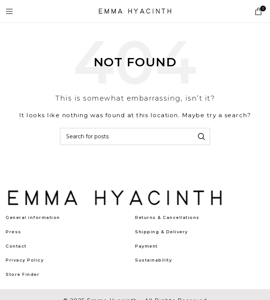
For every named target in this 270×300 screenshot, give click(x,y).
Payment (146, 246)
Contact (16, 246)
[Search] (135, 136)
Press (13, 231)
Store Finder (22, 274)
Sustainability (153, 260)
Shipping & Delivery (161, 231)
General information (33, 217)
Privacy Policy (25, 260)
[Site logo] (135, 11)
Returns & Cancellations (167, 217)
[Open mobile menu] (10, 11)
